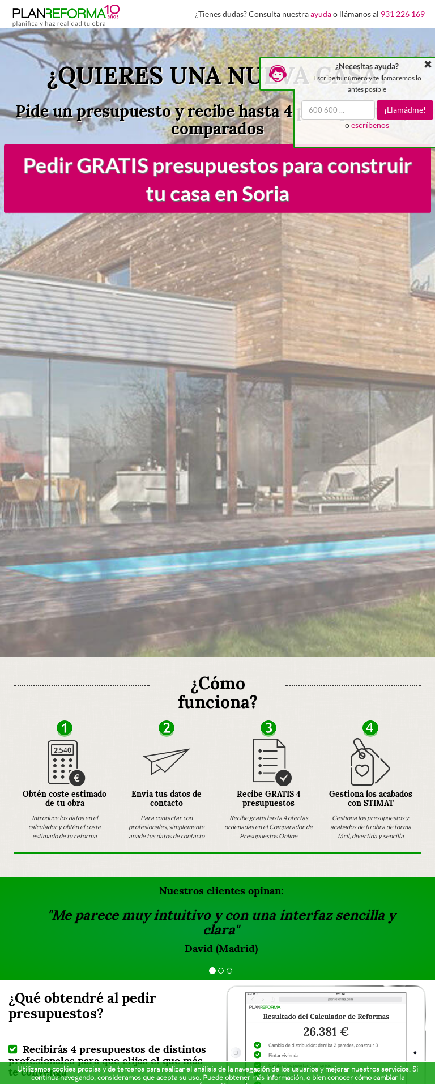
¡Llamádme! (405, 109)
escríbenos (370, 125)
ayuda (320, 14)
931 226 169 (403, 14)
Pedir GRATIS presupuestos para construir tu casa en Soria (217, 178)
